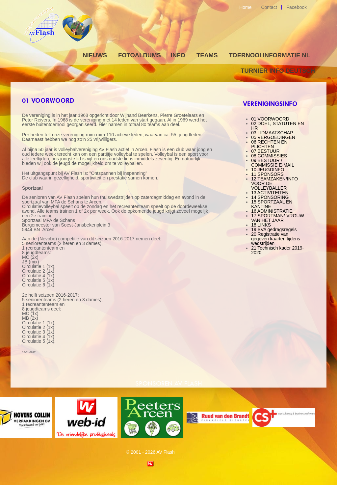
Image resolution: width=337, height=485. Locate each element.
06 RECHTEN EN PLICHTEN (269, 144)
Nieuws (95, 55)
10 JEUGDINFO (267, 169)
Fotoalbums (139, 55)
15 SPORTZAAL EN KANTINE (271, 204)
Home (245, 7)
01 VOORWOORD (270, 118)
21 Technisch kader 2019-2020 (277, 250)
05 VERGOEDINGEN (273, 137)
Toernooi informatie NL (269, 55)
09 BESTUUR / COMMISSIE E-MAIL (272, 163)
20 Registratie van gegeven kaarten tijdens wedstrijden (275, 238)
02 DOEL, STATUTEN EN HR (277, 126)
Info (178, 55)
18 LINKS (261, 225)
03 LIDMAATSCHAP (272, 132)
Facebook (297, 7)
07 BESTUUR (265, 151)
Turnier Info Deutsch (278, 70)
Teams (207, 55)
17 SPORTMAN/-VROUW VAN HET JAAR (277, 218)
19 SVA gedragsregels (274, 229)
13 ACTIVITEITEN (270, 192)
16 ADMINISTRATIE (272, 211)
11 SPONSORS (267, 174)
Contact (269, 7)
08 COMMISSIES (269, 155)
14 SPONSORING (270, 197)
